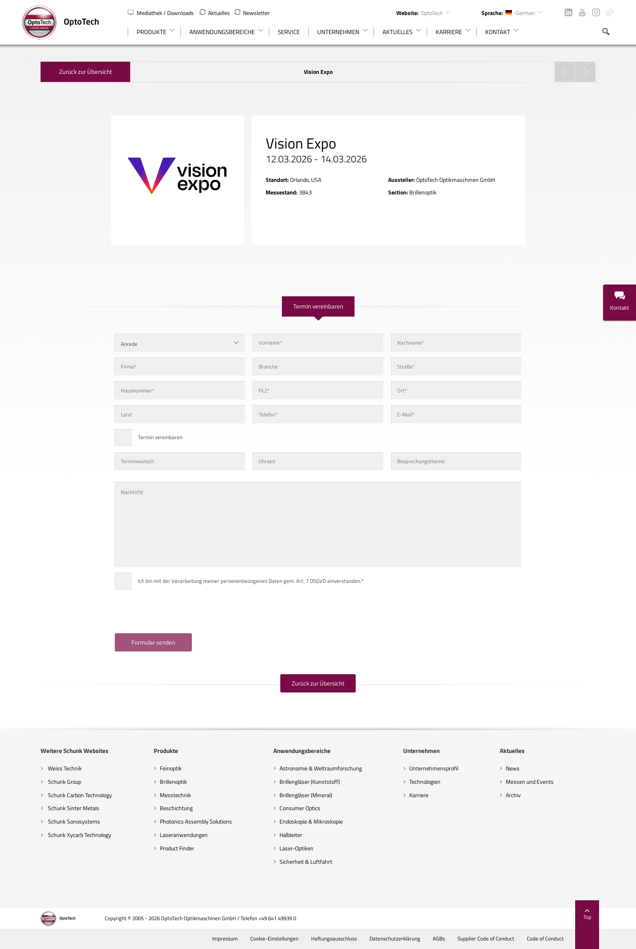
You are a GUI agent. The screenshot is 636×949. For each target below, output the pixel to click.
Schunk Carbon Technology (61, 795)
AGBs (456, 939)
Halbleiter (287, 834)
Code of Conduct (563, 939)
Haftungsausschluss (351, 939)
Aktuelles (215, 13)
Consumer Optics (296, 808)
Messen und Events (541, 781)
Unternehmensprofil (437, 768)
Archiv (524, 795)
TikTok (610, 12)
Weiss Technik (46, 768)
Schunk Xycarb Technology (60, 834)
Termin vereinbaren (318, 306)
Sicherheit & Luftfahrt (302, 861)
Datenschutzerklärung (412, 939)
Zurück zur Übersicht (67, 71)
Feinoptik (159, 768)
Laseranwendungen (172, 834)
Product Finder (165, 848)
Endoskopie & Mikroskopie (307, 821)
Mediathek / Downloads (161, 13)
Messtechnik (164, 795)
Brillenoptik (162, 781)
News (524, 768)
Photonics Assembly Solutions (184, 821)
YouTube (582, 12)
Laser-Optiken (293, 848)
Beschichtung (164, 808)
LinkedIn (568, 12)
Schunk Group (45, 781)
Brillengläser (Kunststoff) (306, 781)
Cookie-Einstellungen (292, 939)
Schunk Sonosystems (55, 821)
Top (606, 914)
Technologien (428, 781)
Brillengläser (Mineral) (302, 795)
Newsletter (252, 13)
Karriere (422, 795)
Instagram (596, 12)
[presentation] (162, 612)
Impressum (242, 939)
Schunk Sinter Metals (54, 808)
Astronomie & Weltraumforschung (317, 768)
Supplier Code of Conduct (504, 939)
